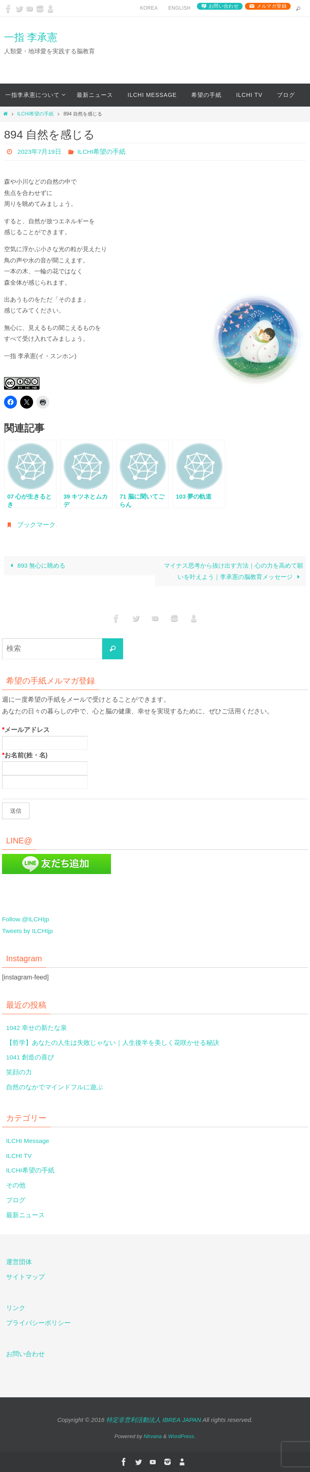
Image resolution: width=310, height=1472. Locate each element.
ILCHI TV (19, 1155)
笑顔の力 (19, 1072)
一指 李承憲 (30, 37)
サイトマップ (25, 1276)
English (179, 8)
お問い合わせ (224, 6)
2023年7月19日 (39, 151)
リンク (15, 1307)
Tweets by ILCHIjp (28, 930)
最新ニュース (25, 1215)
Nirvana (153, 1436)
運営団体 (19, 1261)
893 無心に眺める (36, 565)
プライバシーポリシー (38, 1322)
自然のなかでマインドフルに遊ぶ (54, 1087)
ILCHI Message (28, 1140)
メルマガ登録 (272, 6)
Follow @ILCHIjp (26, 919)
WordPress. (182, 1436)
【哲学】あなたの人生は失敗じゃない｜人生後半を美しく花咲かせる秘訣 (112, 1042)
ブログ (15, 1200)
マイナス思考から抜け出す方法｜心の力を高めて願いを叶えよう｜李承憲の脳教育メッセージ (233, 571)
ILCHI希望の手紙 (35, 114)
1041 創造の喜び (30, 1057)
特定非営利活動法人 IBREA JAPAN (153, 1419)
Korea (149, 8)
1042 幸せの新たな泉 (36, 1027)
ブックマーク (36, 524)
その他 (15, 1185)
